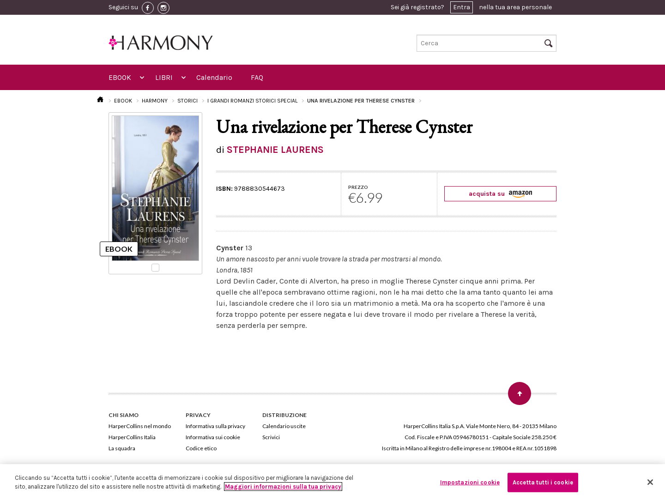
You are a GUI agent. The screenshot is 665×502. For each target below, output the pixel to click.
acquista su (500, 194)
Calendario (214, 77)
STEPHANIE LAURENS (275, 149)
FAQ (257, 77)
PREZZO (358, 187)
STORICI (187, 100)
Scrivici (271, 437)
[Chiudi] (650, 482)
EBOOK (120, 77)
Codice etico (201, 448)
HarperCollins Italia (132, 437)
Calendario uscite (284, 426)
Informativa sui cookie (213, 437)
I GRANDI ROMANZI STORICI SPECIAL (252, 100)
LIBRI (164, 77)
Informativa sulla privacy (215, 426)
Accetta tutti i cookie (543, 482)
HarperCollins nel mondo (140, 426)
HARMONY (155, 100)
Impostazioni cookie (470, 482)
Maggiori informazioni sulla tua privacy (283, 486)
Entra (461, 7)
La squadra (122, 448)
